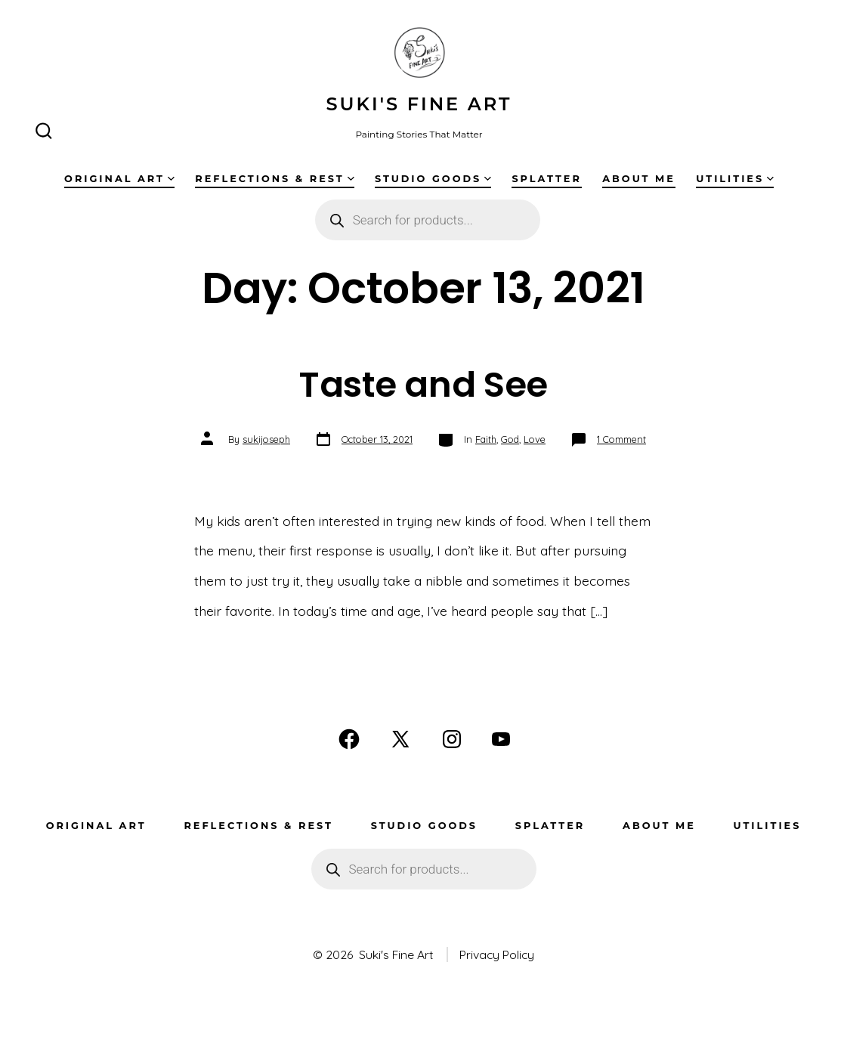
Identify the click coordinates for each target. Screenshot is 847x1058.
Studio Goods (433, 178)
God (510, 439)
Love (535, 439)
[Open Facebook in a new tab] (349, 739)
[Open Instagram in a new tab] (452, 739)
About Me (638, 178)
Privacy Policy (496, 954)
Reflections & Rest (274, 178)
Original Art (119, 178)
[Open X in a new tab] (400, 739)
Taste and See (423, 384)
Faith (485, 439)
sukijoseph (266, 439)
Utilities (735, 178)
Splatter (546, 178)
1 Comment (621, 439)
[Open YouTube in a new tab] (501, 739)
